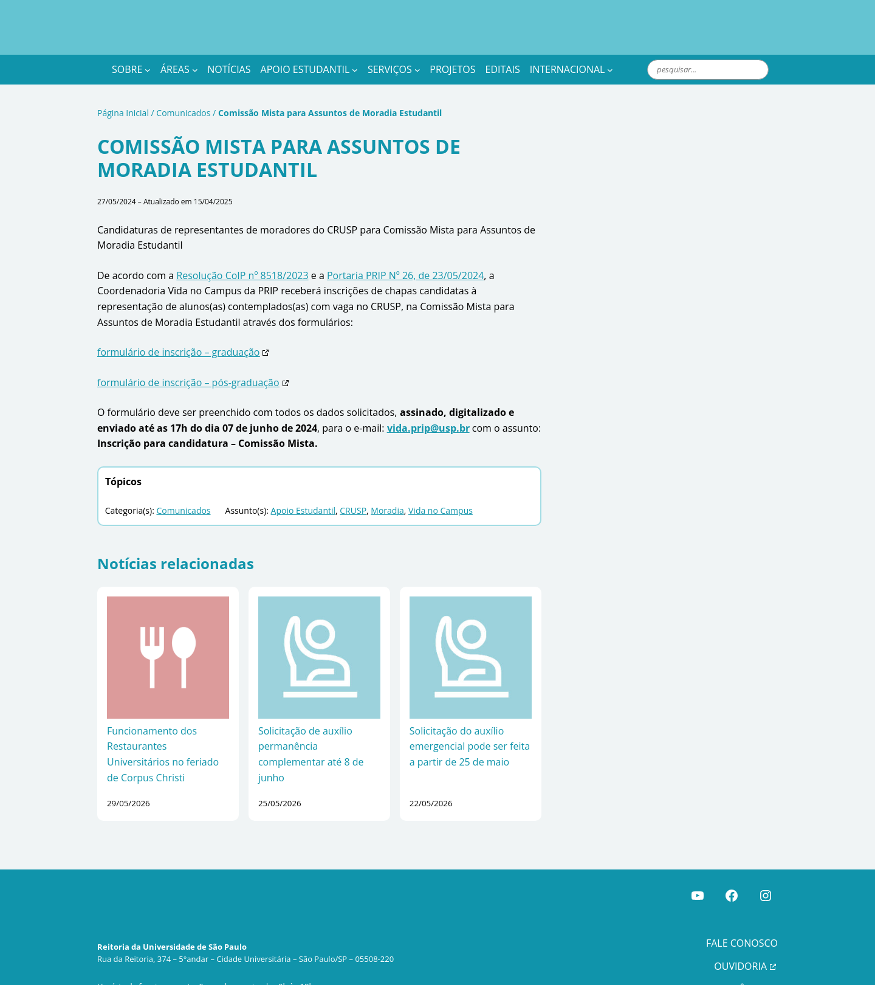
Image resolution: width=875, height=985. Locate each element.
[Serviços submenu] (428, 70)
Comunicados (174, 113)
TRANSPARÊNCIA (727, 958)
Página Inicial (120, 113)
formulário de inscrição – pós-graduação (176, 367)
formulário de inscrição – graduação (167, 338)
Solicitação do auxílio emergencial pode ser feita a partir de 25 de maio (464, 731)
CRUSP (329, 495)
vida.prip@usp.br (360, 413)
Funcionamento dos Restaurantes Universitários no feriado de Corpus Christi (166, 731)
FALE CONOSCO (741, 913)
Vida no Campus (407, 495)
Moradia (360, 495)
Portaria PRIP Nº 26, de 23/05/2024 (367, 276)
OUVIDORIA (739, 936)
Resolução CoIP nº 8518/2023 (224, 276)
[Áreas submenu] (199, 70)
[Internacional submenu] (629, 70)
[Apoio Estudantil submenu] (364, 70)
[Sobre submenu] (149, 70)
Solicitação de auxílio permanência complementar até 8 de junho (319, 731)
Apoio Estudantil (283, 495)
